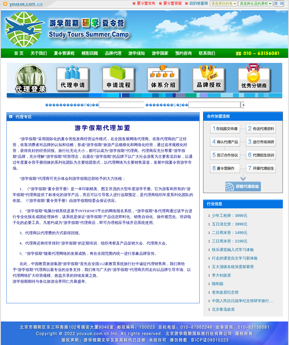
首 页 (18, 53)
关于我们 (38, 53)
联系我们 (207, 53)
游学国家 (160, 53)
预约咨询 (183, 53)
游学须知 (136, 53)
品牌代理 (113, 53)
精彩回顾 (89, 53)
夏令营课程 (64, 53)
